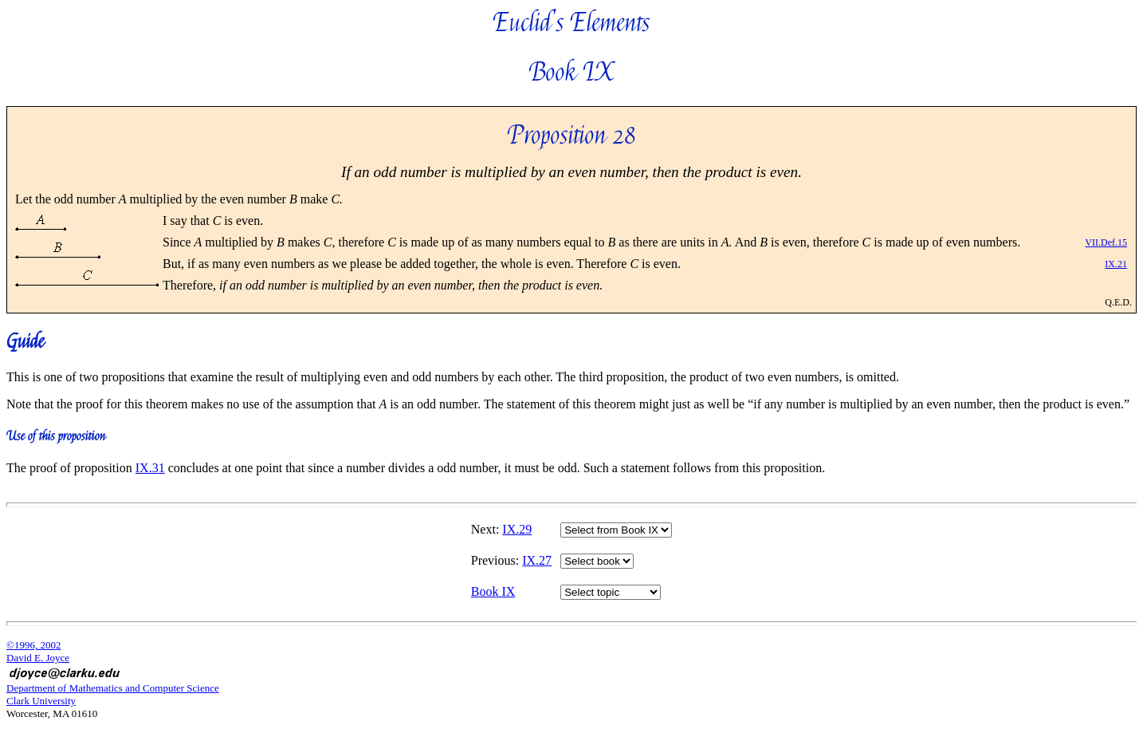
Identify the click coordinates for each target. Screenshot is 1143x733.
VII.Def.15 (1106, 242)
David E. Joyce (37, 658)
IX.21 (1116, 264)
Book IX (493, 591)
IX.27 (537, 560)
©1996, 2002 (33, 645)
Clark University (41, 701)
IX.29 (517, 529)
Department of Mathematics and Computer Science (112, 688)
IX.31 (150, 468)
